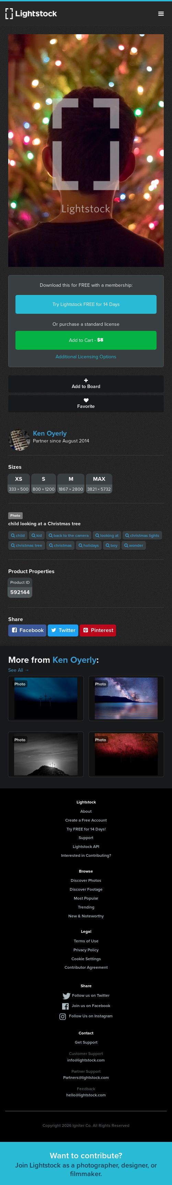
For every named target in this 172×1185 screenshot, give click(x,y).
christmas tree (26, 545)
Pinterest (97, 630)
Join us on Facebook (91, 1005)
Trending (86, 907)
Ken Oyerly (50, 433)
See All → (18, 670)
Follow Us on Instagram (91, 1016)
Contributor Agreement (86, 967)
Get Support (86, 1042)
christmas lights (142, 535)
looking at (106, 535)
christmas (60, 545)
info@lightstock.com (86, 1060)
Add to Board (86, 384)
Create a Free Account (86, 820)
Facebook (27, 630)
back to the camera (69, 535)
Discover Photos (86, 880)
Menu (161, 13)
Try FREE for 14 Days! (86, 829)
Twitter (63, 630)
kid (37, 535)
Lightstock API (86, 846)
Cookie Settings (86, 959)
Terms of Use (86, 941)
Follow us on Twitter (91, 995)
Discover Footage (86, 889)
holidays (89, 545)
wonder (133, 545)
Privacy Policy (86, 950)
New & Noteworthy (86, 916)
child (18, 535)
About (86, 811)
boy (111, 545)
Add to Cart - (86, 340)
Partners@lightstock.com (86, 1077)
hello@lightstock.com (86, 1095)
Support (86, 837)
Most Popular (86, 898)
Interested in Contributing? (86, 855)
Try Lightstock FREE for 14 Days (86, 304)
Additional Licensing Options (86, 356)
